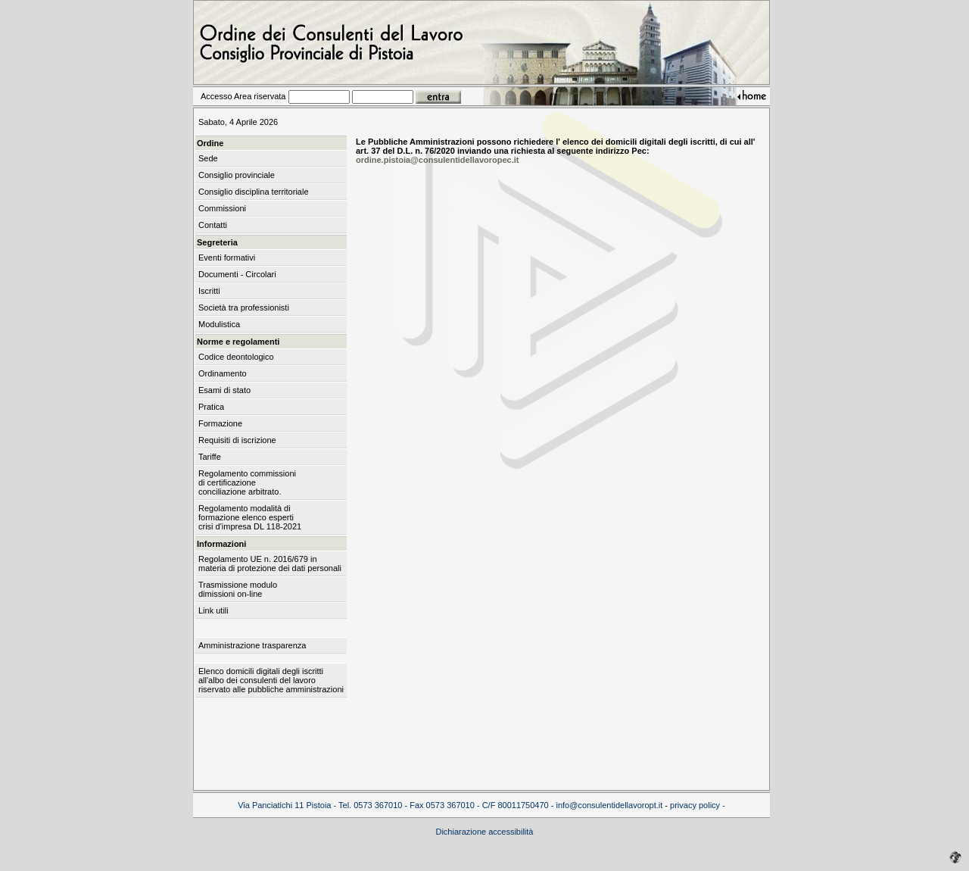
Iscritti (209, 290)
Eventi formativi (226, 257)
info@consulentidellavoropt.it (609, 805)
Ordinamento (222, 373)
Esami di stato (224, 390)
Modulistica (219, 324)
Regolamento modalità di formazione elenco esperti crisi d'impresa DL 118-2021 (249, 517)
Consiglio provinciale (236, 175)
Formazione (220, 423)
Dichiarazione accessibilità (484, 831)
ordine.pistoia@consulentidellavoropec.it (437, 159)
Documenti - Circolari (237, 274)
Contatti (212, 224)
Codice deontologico (236, 356)
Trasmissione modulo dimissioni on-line (237, 589)
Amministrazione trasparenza (252, 645)
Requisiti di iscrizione (237, 440)
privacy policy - (697, 805)
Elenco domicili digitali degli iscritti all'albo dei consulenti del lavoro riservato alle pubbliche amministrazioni (271, 680)
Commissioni (222, 208)
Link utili (213, 610)
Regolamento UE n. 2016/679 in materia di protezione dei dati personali (269, 563)
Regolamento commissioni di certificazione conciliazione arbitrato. (247, 482)
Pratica (211, 406)
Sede (208, 158)
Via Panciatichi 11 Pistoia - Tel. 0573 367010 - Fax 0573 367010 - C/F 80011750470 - (397, 805)
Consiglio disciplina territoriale (253, 191)
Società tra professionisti (243, 307)
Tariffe (209, 456)
